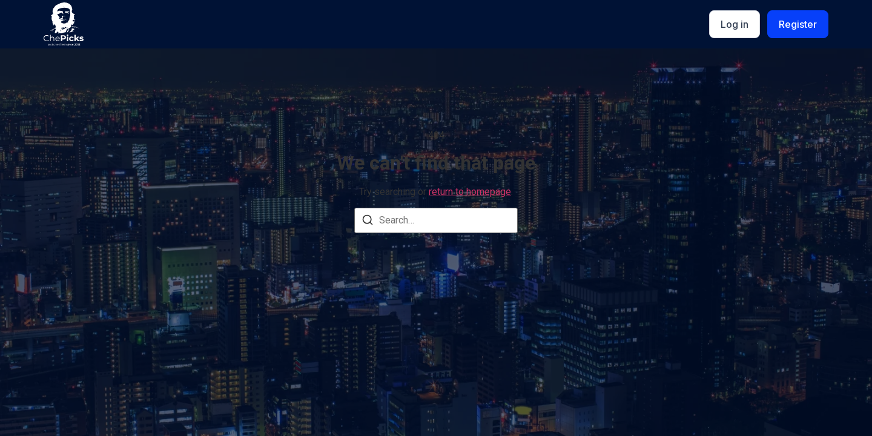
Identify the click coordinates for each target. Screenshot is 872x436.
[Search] (367, 222)
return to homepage (470, 191)
